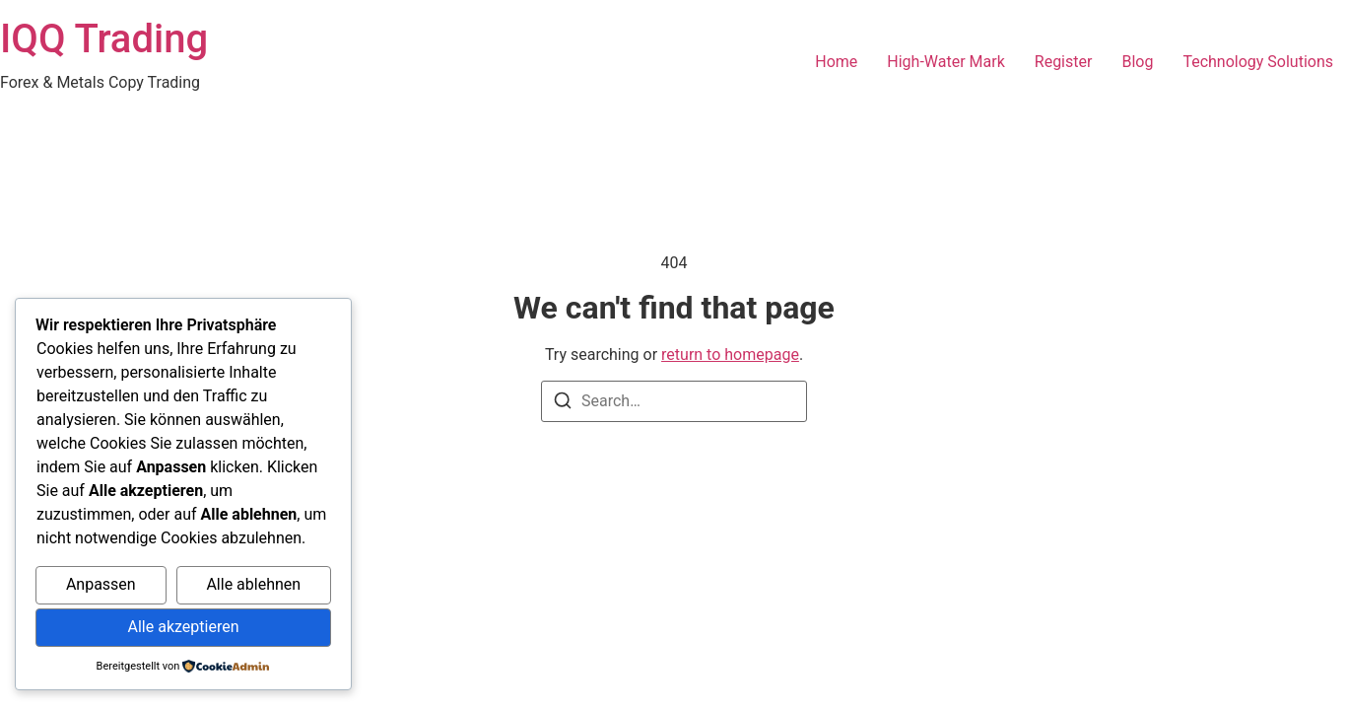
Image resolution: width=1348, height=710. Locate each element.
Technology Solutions (1257, 61)
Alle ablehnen (253, 584)
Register (1064, 61)
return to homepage (730, 354)
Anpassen (101, 584)
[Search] (562, 404)
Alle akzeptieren (183, 626)
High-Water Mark (945, 61)
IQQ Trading (104, 39)
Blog (1137, 61)
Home (836, 61)
